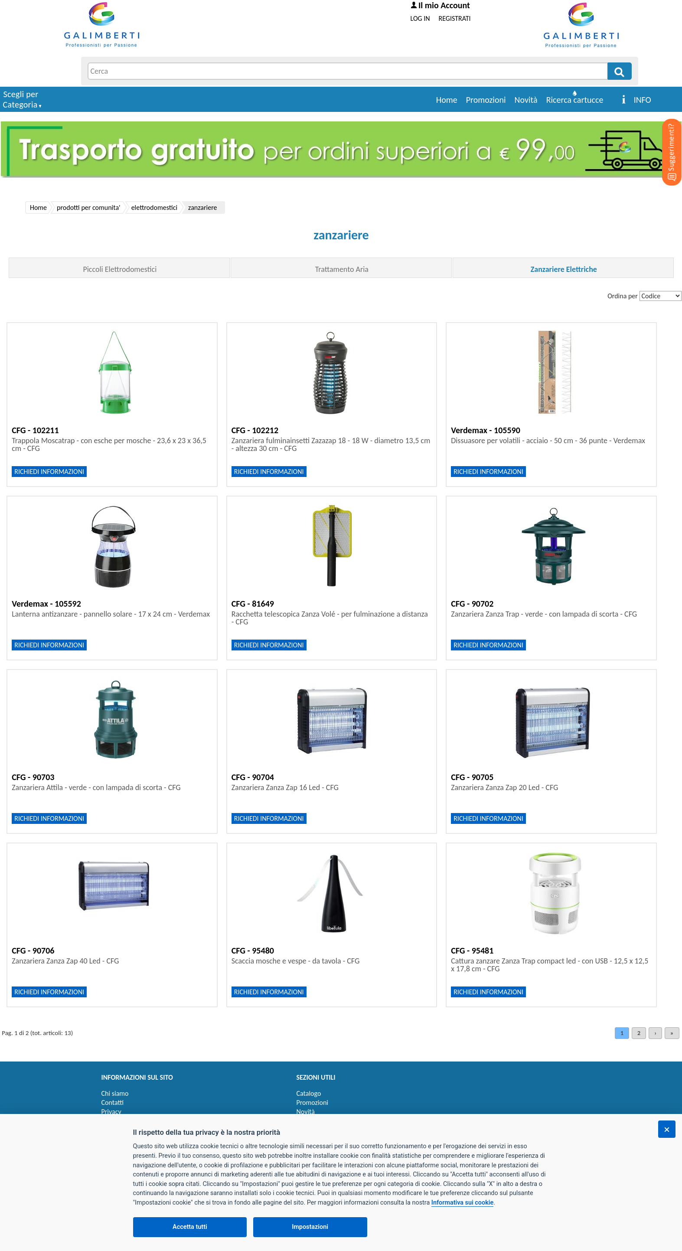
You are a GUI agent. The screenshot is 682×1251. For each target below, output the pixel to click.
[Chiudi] (666, 1129)
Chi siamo (115, 1093)
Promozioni (486, 100)
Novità (526, 100)
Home (446, 100)
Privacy (111, 1111)
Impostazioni (310, 1227)
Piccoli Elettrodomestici (120, 269)
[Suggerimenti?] (664, 138)
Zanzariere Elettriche (564, 269)
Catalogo (309, 1093)
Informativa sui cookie (462, 1202)
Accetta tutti (190, 1227)
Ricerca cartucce (575, 100)
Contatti (112, 1102)
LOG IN (420, 18)
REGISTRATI (455, 18)
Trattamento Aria (342, 269)
